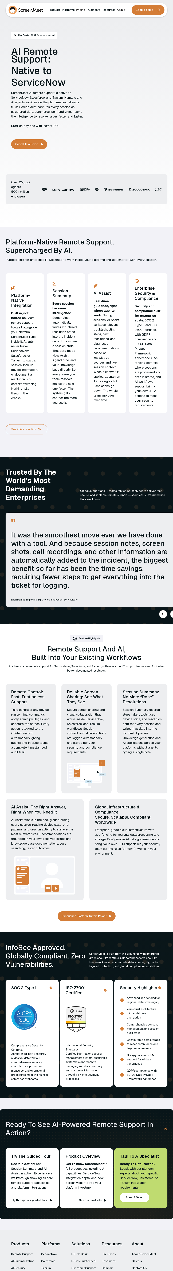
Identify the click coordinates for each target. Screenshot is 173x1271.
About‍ (121, 10)
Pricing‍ (80, 10)
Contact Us (139, 1268)
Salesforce (48, 1261)
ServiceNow (49, 1254)
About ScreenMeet (144, 1254)
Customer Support (83, 1268)
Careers (137, 1261)
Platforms (68, 10)
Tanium (46, 1268)
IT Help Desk (79, 1254)
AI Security (18, 1268)
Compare (94, 10)
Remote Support (22, 1254)
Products (55, 10)
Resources (108, 10)
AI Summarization (22, 1261)
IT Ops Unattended (83, 1261)
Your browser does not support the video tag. (125, 90)
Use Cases (109, 1254)
